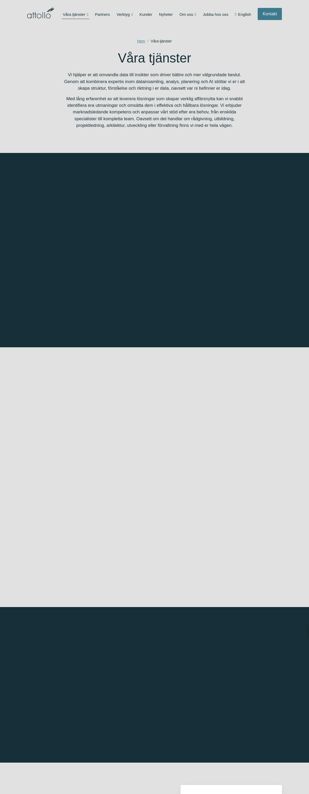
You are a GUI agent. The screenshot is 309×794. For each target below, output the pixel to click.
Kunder (145, 14)
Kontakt (270, 14)
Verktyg (123, 14)
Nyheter (166, 14)
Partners (102, 14)
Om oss (186, 14)
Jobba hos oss (215, 14)
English (244, 14)
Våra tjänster (74, 14)
